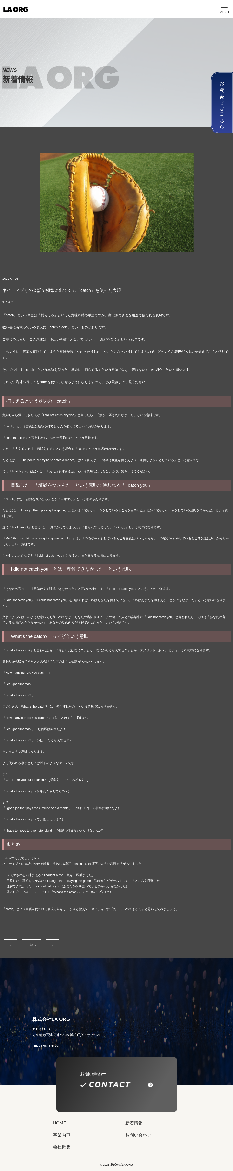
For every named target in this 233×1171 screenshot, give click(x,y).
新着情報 (134, 1122)
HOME (59, 1122)
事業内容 (61, 1135)
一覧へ (31, 945)
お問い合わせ (138, 1135)
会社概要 (61, 1146)
